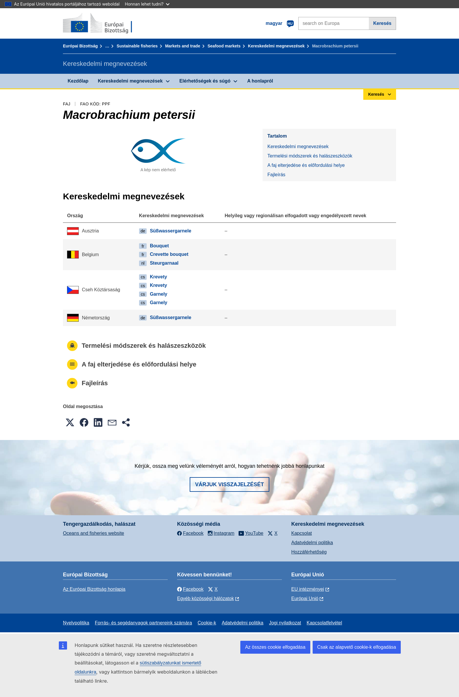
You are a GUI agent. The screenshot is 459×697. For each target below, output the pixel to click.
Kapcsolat (301, 533)
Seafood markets (224, 46)
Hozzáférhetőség (309, 551)
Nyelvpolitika (76, 622)
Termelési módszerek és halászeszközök (309, 155)
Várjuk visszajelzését (229, 484)
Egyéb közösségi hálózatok (205, 598)
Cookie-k (207, 622)
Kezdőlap (78, 80)
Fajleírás (276, 174)
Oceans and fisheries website (93, 533)
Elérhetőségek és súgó (204, 80)
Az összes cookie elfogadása (275, 647)
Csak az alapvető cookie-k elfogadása (356, 647)
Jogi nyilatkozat (285, 622)
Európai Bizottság (80, 46)
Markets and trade (182, 46)
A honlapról (260, 80)
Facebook (190, 589)
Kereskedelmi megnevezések (276, 46)
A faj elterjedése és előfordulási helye (306, 165)
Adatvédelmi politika (312, 542)
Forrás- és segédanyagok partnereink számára (143, 622)
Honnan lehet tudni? (147, 3)
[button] (70, 422)
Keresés (382, 23)
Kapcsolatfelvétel (324, 622)
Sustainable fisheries (137, 46)
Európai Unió (304, 598)
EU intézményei (307, 589)
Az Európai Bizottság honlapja (94, 589)
